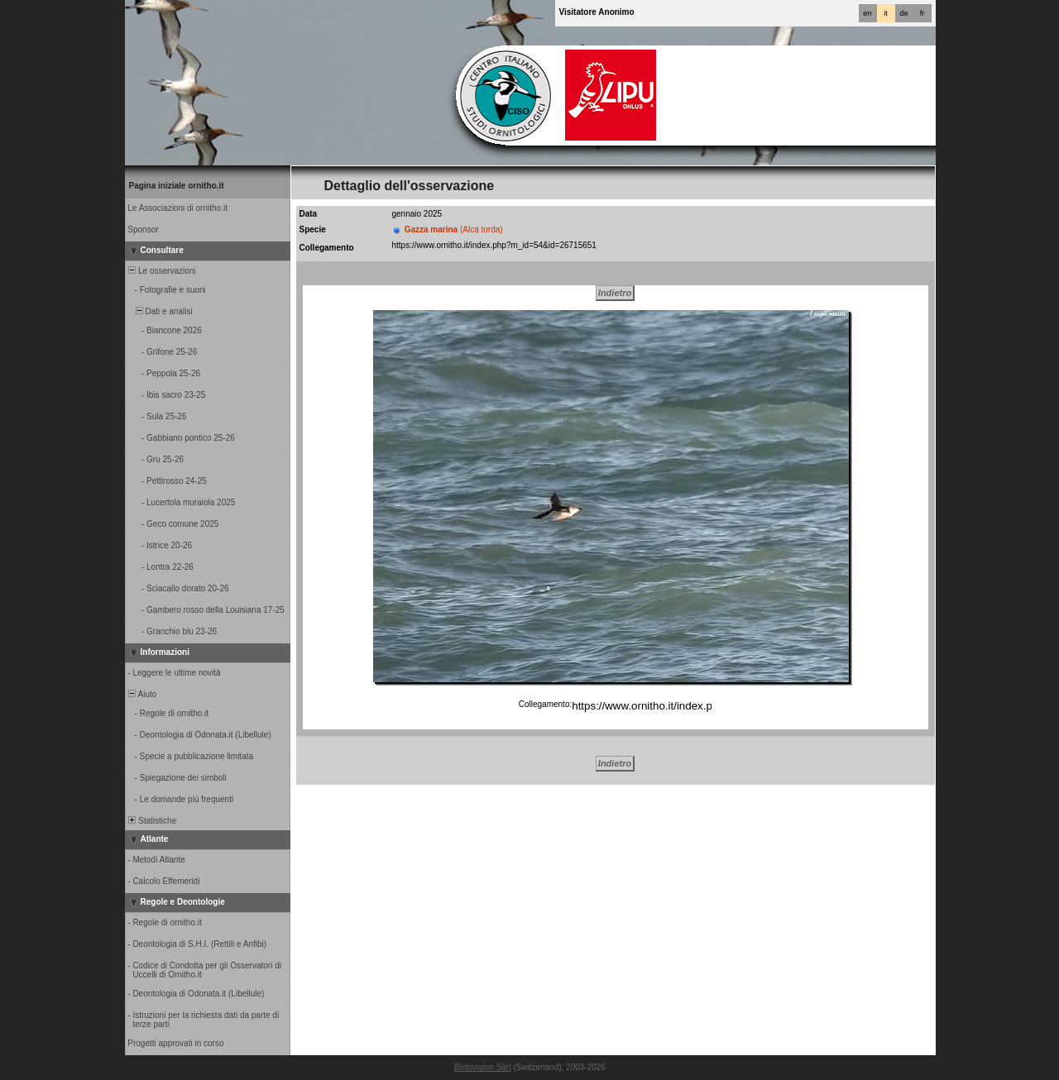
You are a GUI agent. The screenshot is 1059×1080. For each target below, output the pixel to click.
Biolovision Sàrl (482, 1067)
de (903, 13)
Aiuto (142, 694)
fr (922, 13)
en (867, 13)
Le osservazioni (161, 270)
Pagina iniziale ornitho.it (176, 185)
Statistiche (152, 820)
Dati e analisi (160, 311)
